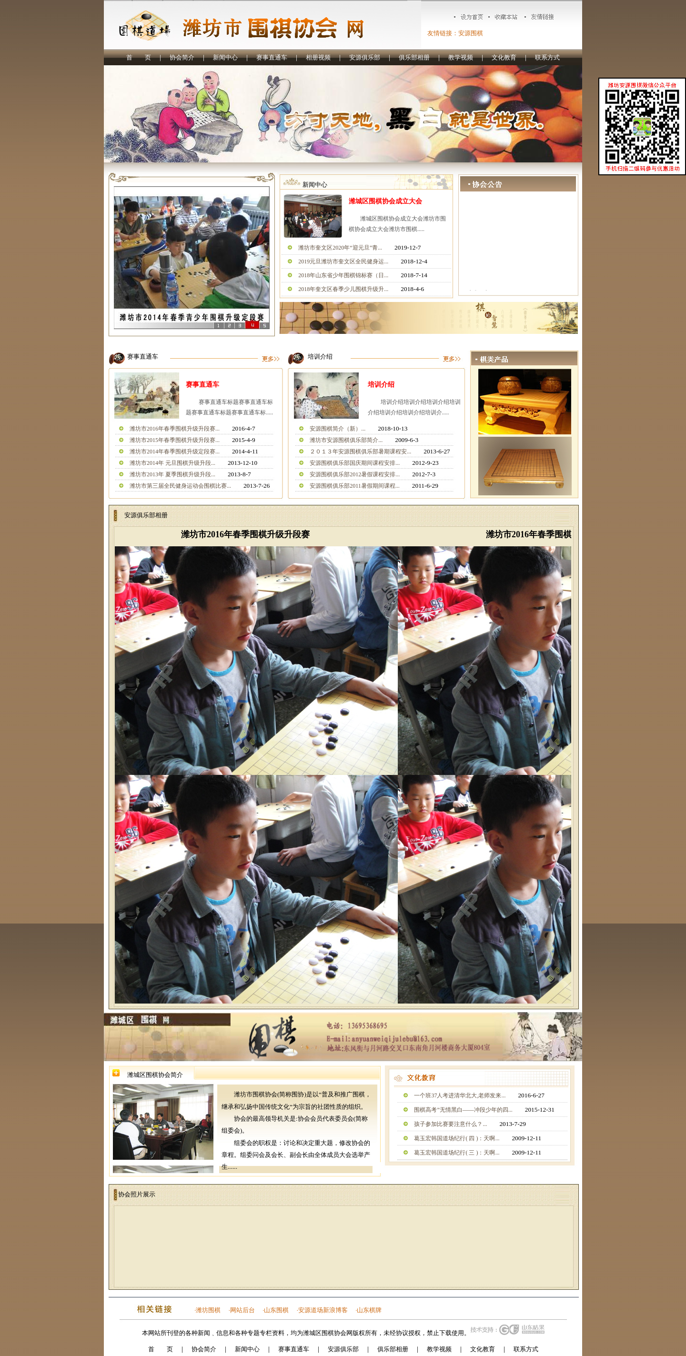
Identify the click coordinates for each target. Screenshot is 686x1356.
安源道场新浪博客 (323, 1310)
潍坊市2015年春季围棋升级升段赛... (175, 440)
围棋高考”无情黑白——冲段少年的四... (463, 1109)
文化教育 (504, 57)
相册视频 (318, 57)
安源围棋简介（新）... (337, 428)
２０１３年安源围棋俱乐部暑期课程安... (360, 451)
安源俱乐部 (364, 57)
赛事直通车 (271, 57)
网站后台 (242, 1310)
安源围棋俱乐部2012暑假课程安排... (355, 474)
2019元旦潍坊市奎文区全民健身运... (343, 261)
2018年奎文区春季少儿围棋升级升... (343, 289)
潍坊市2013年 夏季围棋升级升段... (172, 474)
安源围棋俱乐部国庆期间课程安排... (355, 463)
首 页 (138, 57)
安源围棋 (470, 33)
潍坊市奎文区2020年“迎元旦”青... (340, 247)
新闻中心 (225, 57)
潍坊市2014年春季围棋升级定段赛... (175, 451)
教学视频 (460, 57)
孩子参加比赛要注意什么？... (450, 1124)
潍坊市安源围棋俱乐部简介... (346, 440)
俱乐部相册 (414, 57)
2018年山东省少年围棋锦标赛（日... (343, 275)
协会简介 (182, 57)
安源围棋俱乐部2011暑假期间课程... (355, 485)
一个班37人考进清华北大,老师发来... (459, 1095)
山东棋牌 (369, 1310)
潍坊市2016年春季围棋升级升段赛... (175, 428)
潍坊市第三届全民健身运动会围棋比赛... (180, 485)
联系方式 (547, 57)
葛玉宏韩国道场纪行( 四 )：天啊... (456, 1138)
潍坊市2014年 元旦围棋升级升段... (172, 463)
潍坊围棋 (208, 1310)
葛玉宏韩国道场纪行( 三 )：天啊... (456, 1152)
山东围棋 (276, 1310)
